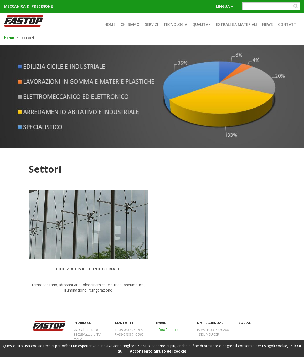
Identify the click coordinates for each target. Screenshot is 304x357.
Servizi (151, 24)
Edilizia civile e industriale (88, 268)
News (267, 24)
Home (109, 24)
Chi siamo (130, 24)
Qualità (201, 24)
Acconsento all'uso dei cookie (158, 351)
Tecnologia (175, 24)
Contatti (287, 24)
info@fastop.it (167, 329)
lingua (224, 6)
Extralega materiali (236, 24)
